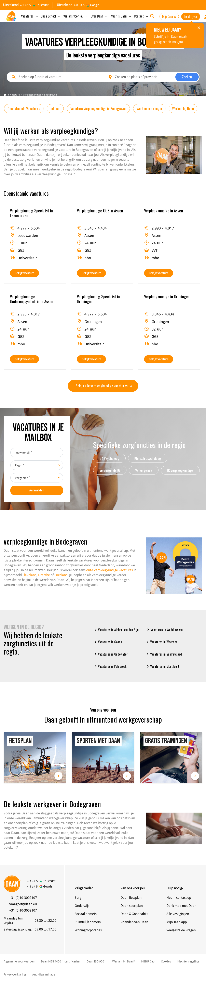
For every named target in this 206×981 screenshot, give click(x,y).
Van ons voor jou (75, 16)
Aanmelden (36, 490)
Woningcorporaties (88, 930)
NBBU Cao (147, 961)
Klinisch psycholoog (147, 458)
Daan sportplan (132, 906)
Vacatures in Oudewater (110, 654)
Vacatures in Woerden (161, 641)
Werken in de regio (149, 108)
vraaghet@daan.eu (23, 904)
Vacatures (29, 16)
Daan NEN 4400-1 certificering (60, 961)
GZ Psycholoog (109, 458)
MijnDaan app (176, 922)
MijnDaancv (169, 16)
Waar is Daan (121, 16)
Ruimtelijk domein (88, 922)
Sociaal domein (86, 914)
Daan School (51, 16)
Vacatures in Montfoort (162, 666)
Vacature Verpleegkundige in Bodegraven (98, 108)
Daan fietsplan (131, 898)
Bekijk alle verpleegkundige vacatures (104, 385)
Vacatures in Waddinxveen (164, 629)
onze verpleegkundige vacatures (109, 570)
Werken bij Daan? (123, 961)
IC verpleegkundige (180, 470)
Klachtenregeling (188, 961)
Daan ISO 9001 (96, 961)
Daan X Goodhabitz (134, 914)
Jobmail (55, 108)
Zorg (78, 898)
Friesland (61, 575)
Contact (141, 16)
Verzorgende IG (109, 470)
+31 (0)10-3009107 (23, 898)
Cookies (166, 961)
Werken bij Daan (183, 108)
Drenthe (44, 575)
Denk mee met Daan (181, 906)
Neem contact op (178, 898)
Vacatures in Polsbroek (109, 666)
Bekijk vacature (24, 273)
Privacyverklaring (15, 974)
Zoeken (187, 76)
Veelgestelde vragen (181, 930)
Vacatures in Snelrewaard (163, 654)
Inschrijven (190, 16)
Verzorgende (143, 470)
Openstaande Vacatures (24, 108)
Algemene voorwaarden (19, 961)
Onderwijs (82, 906)
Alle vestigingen (177, 914)
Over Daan (99, 16)
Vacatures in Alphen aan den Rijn (116, 629)
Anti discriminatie (43, 974)
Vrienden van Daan (134, 922)
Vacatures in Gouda (107, 641)
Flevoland (30, 575)
